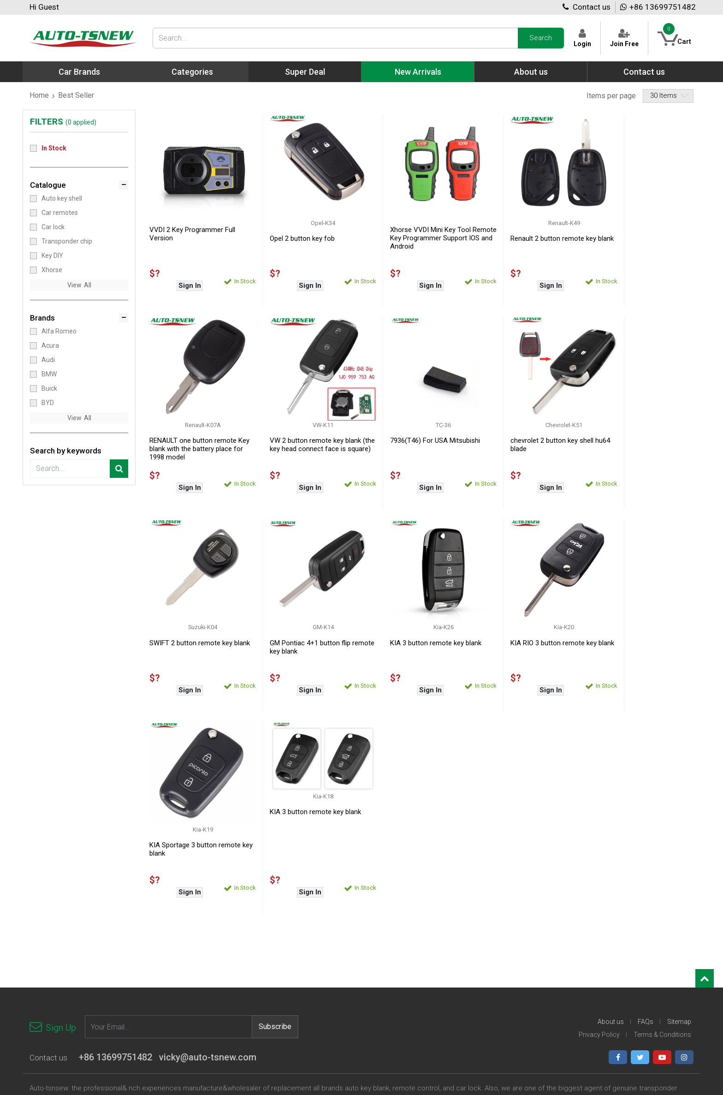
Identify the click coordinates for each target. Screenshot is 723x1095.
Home (39, 95)
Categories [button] (192, 72)
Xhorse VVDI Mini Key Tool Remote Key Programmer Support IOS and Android (413, 229)
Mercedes (505, 985)
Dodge (388, 930)
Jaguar (501, 912)
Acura (50, 345)
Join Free (624, 38)
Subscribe (275, 798)
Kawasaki (504, 930)
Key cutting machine (181, 939)
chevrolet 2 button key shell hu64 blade (414, 427)
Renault (614, 930)
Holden (389, 976)
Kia (495, 939)
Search (540, 38)
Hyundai (390, 995)
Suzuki (612, 967)
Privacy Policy (599, 805)
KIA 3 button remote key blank (195, 616)
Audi (48, 359)
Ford (385, 949)
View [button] (74, 285)
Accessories (169, 949)
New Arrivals (418, 72)
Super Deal (305, 72)
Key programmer (176, 921)
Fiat (384, 939)
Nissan (500, 1004)
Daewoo (391, 912)
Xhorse (51, 269)
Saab (610, 939)
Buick (49, 388)
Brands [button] (42, 317)
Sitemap (679, 793)
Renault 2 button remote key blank (527, 234)
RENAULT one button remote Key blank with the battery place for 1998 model (643, 238)
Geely (387, 958)
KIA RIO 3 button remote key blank (304, 620)
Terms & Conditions (662, 805)
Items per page (611, 95)
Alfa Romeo (59, 331)
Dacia (275, 1022)
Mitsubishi (505, 995)
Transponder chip (66, 241)
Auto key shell (61, 198)
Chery (275, 985)
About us (531, 72)
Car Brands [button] (79, 72)
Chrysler (279, 1004)
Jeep (498, 921)
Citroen (277, 1013)
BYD (47, 402)
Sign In (185, 277)
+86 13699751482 (658, 7)
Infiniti (387, 1004)
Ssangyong (619, 949)
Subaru (613, 958)
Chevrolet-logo (288, 995)
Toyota (613, 976)
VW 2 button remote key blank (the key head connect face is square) (195, 431)
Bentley (278, 967)
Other (611, 1004)
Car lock (53, 226)
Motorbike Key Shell (58, 958)
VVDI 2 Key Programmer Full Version (192, 225)
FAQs (645, 793)
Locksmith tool (51, 949)
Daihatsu (391, 921)
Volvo (611, 995)
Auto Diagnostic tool (181, 930)
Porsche (615, 921)
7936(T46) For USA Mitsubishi (306, 423)
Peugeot (503, 1022)
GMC (385, 967)
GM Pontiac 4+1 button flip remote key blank (636, 427)
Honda (388, 985)
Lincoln (501, 958)
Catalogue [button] (48, 185)
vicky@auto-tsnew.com (207, 828)
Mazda (501, 967)
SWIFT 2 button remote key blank (525, 427)
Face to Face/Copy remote (68, 967)
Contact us (586, 7)
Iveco (386, 1022)
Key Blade (166, 958)
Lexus (499, 949)
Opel (497, 1013)
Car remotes (59, 212)
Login (582, 38)
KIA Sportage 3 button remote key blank (418, 620)
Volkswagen (620, 985)
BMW (49, 373)
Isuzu (386, 1013)
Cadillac (278, 976)
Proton (612, 912)
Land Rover (507, 976)
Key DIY (52, 255)
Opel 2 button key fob (293, 230)
